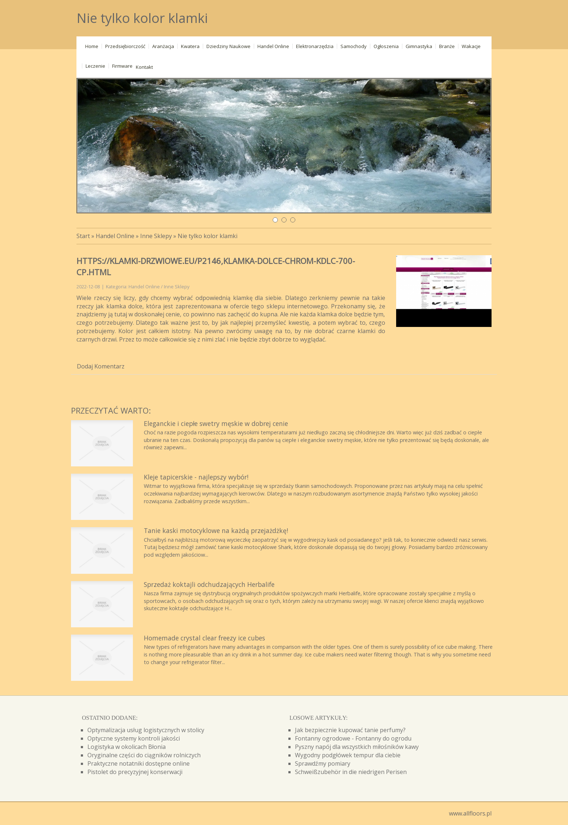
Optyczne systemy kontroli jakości (133, 738)
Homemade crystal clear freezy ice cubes (204, 637)
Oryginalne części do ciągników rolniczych (144, 755)
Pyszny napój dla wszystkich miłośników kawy (357, 747)
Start (83, 236)
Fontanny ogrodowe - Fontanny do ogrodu (353, 738)
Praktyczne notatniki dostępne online (138, 763)
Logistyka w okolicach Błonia (126, 747)
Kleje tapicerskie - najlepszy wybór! (196, 477)
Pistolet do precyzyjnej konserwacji (134, 772)
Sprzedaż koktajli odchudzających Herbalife (209, 584)
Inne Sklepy (156, 236)
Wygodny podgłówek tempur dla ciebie (348, 755)
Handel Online (115, 236)
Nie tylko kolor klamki (207, 236)
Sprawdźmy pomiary (322, 763)
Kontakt (144, 67)
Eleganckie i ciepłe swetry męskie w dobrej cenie (216, 423)
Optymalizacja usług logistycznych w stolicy (145, 730)
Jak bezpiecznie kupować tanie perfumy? (350, 730)
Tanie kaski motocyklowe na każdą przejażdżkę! (216, 530)
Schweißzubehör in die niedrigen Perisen (351, 772)
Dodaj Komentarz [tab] (101, 366)
